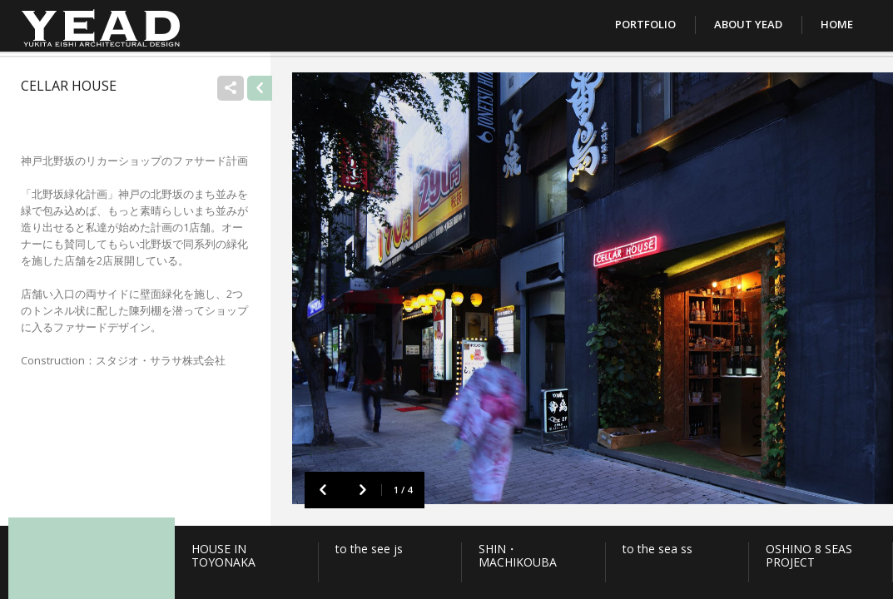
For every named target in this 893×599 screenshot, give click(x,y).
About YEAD (748, 24)
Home (837, 24)
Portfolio (645, 24)
